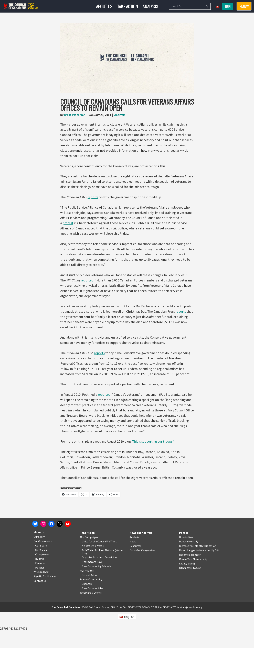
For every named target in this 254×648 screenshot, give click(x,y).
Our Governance (43, 577)
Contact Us (40, 616)
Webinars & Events (91, 628)
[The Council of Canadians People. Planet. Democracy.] (21, 6)
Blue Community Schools (96, 602)
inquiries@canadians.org (189, 642)
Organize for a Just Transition (99, 593)
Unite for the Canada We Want (99, 577)
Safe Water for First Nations (98, 586)
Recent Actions (90, 610)
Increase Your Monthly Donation (197, 581)
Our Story (39, 572)
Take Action (128, 6)
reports (93, 199)
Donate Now (186, 572)
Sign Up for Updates (45, 612)
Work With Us (41, 607)
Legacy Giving (187, 599)
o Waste (99, 581)
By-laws (39, 594)
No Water (87, 581)
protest (68, 226)
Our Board (41, 581)
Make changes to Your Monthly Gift (199, 586)
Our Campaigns (89, 572)
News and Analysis (141, 568)
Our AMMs (41, 585)
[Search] (186, 6)
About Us (103, 6)
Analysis (151, 6)
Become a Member (190, 590)
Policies (39, 603)
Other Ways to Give (190, 603)
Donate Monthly (188, 577)
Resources (135, 581)
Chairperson (42, 590)
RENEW (244, 6)
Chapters (87, 619)
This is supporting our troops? (155, 451)
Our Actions (87, 606)
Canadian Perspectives (142, 586)
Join (227, 6)
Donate (183, 568)
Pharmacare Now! (92, 597)
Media (133, 577)
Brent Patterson (75, 115)
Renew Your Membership (193, 594)
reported (87, 285)
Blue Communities (92, 624)
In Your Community (91, 615)
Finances (40, 599)
